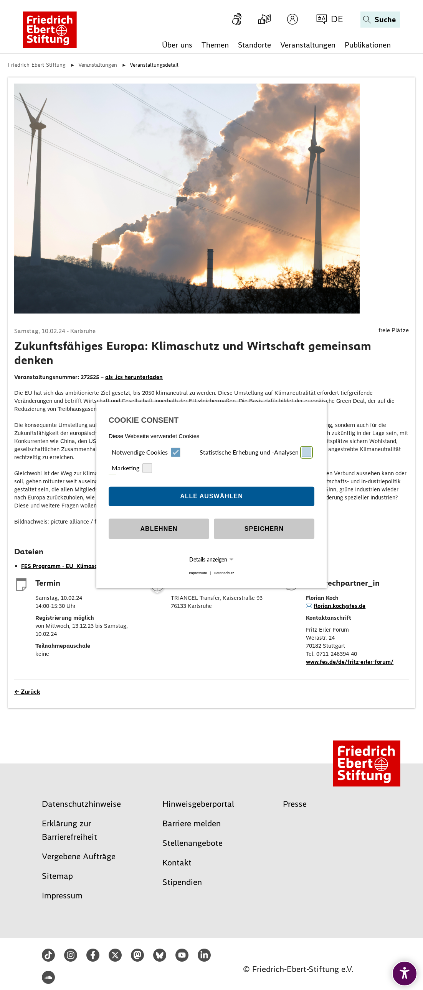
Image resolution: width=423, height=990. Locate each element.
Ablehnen (159, 528)
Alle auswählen (211, 496)
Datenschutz (224, 573)
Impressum (198, 573)
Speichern (264, 528)
